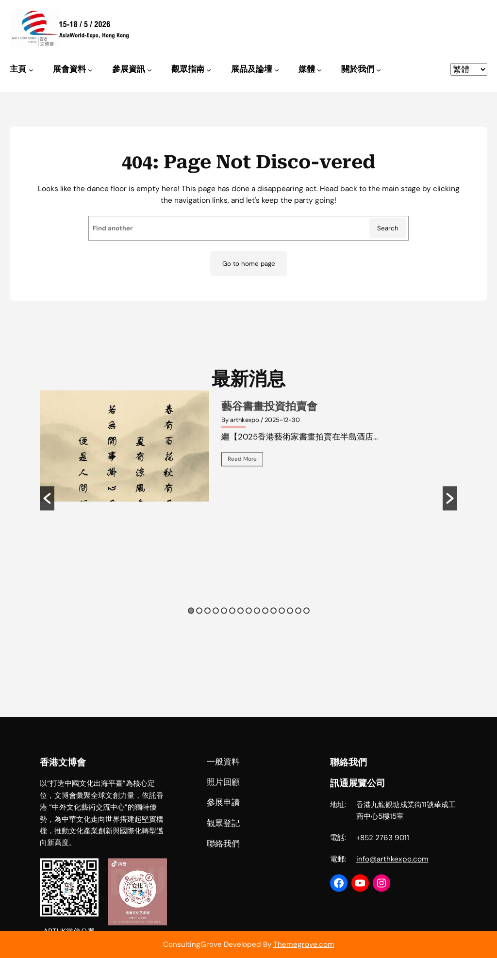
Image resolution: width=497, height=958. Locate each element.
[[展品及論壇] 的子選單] (276, 69)
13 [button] (290, 625)
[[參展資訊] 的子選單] (149, 69)
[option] (249, 461)
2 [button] (199, 625)
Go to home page (248, 264)
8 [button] (249, 625)
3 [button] (207, 625)
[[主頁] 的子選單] (31, 69)
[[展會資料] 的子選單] (90, 69)
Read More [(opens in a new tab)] (242, 474)
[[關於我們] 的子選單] (378, 69)
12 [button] (282, 625)
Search (387, 228)
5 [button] (224, 625)
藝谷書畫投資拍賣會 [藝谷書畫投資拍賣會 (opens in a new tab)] (269, 421)
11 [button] (273, 625)
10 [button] (265, 625)
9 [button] (257, 625)
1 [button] (191, 625)
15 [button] (306, 625)
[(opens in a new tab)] (124, 461)
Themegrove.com (303, 944)
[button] (47, 513)
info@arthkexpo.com (392, 924)
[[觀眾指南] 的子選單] (208, 69)
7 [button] (240, 625)
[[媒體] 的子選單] (319, 69)
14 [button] (298, 625)
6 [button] (232, 625)
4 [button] (216, 625)
